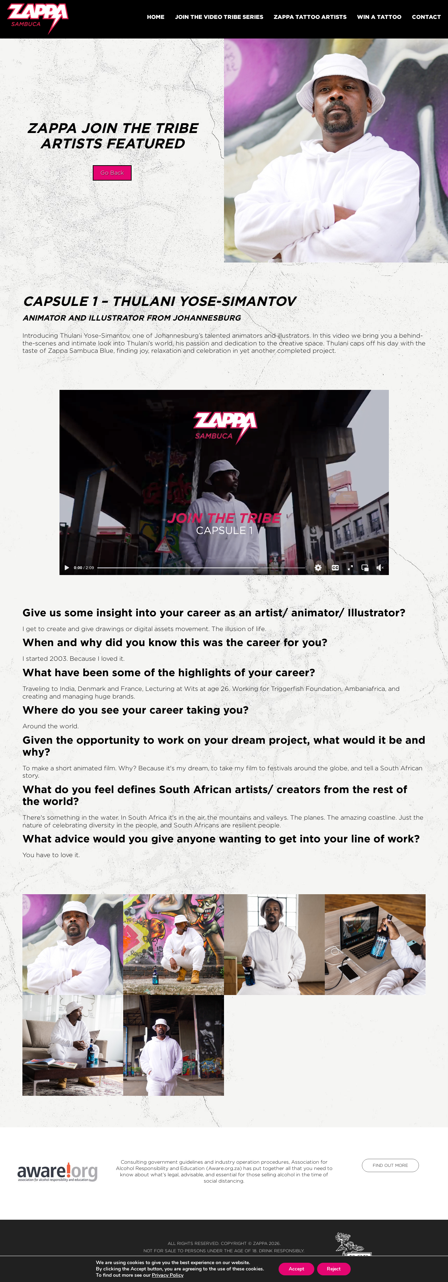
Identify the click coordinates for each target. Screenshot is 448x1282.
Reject (334, 1269)
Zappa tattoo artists (310, 17)
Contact (426, 17)
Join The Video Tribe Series (219, 17)
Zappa (260, 1243)
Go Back (112, 173)
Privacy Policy (166, 1275)
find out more (390, 1165)
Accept (295, 1269)
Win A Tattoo (379, 17)
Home (155, 17)
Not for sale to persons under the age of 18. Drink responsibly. (224, 1250)
